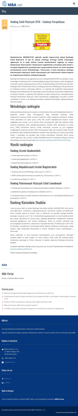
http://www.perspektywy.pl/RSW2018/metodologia (53, 140)
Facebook (7, 379)
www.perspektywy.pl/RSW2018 (21, 249)
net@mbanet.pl (9, 362)
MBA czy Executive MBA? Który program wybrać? (20, 305)
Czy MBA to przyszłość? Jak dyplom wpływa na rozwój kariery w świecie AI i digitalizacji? (34, 308)
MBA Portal (25, 26)
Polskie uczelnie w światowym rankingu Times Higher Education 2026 (28, 302)
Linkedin (7, 382)
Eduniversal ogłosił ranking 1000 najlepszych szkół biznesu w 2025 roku (29, 293)
